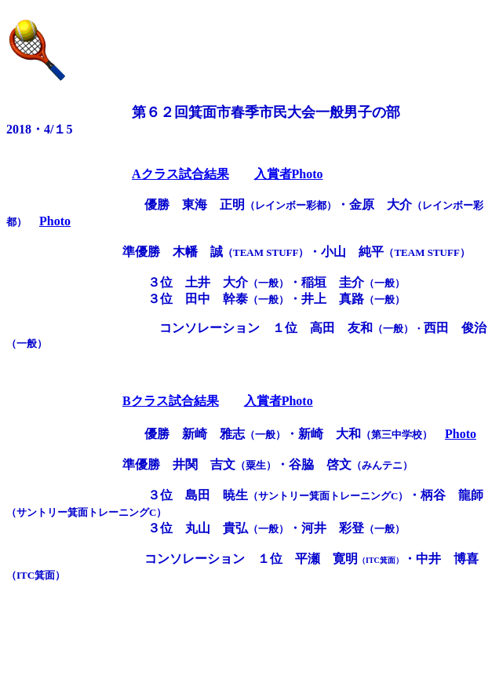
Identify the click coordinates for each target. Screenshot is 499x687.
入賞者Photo (288, 174)
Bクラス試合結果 (170, 400)
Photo (55, 221)
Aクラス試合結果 (180, 174)
